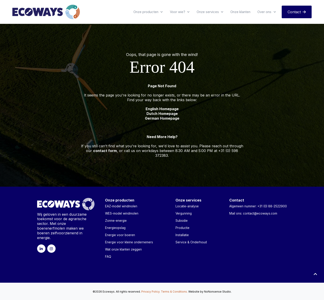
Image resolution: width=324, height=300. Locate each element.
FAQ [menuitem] (108, 256)
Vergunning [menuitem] (184, 213)
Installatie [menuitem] (182, 235)
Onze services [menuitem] (188, 200)
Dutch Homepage (162, 113)
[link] (46, 11)
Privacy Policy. (150, 291)
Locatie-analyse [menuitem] (187, 206)
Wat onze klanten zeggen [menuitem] (123, 249)
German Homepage (162, 118)
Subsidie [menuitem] (182, 220)
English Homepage (162, 109)
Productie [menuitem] (182, 227)
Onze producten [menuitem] (119, 200)
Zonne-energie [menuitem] (116, 220)
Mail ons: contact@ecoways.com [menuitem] (253, 213)
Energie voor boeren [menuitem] (120, 235)
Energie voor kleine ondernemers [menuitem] (129, 242)
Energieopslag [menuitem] (115, 227)
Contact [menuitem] (236, 200)
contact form (105, 150)
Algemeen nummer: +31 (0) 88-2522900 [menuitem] (258, 206)
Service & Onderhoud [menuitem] (191, 242)
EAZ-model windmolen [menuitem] (121, 206)
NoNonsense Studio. (218, 291)
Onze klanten (240, 12)
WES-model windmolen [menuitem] (121, 213)
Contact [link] (297, 12)
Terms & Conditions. (174, 291)
